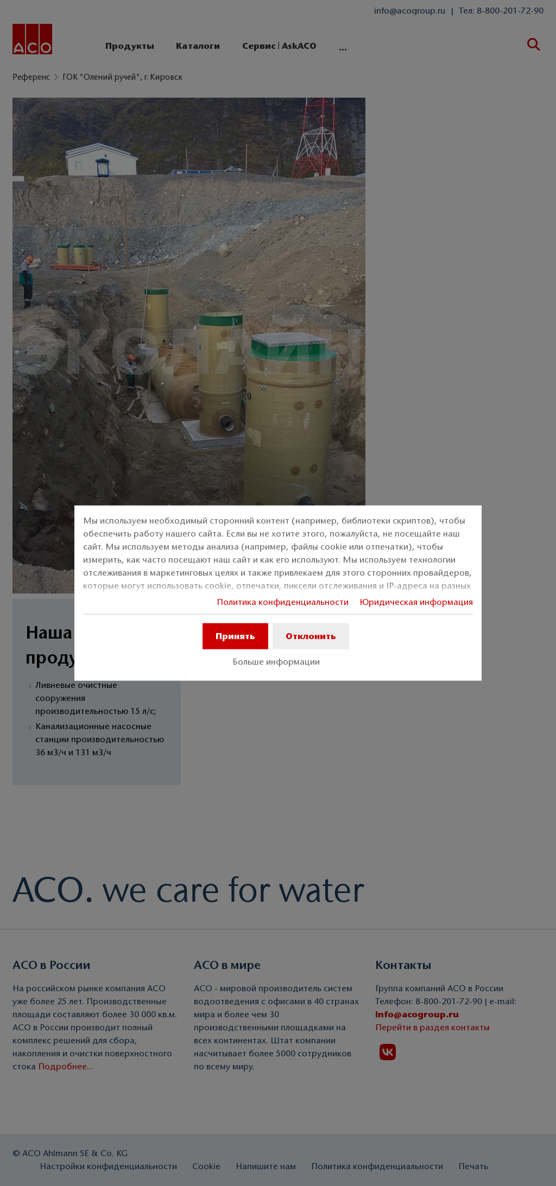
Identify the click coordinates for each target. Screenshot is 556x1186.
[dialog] (278, 593)
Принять (235, 636)
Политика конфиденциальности (283, 602)
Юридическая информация (416, 602)
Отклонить (311, 636)
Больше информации (276, 661)
